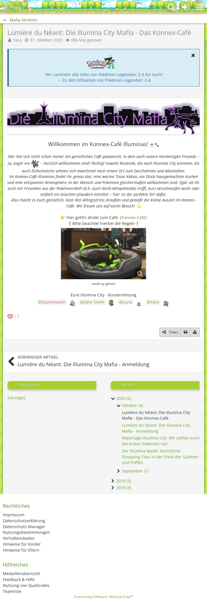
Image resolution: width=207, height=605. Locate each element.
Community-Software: (103, 596)
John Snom (94, 302)
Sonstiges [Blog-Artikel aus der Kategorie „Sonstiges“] (16, 397)
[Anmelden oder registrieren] (185, 7)
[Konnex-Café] (133, 217)
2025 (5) (121, 398)
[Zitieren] (185, 332)
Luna (127, 302)
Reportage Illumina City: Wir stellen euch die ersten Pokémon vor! (161, 440)
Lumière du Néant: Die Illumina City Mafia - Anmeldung (156, 428)
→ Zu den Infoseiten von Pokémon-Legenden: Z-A (104, 80)
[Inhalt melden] (195, 332)
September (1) (132, 471)
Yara (155, 302)
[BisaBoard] (13, 7)
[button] (199, 7)
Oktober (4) (129, 405)
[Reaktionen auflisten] (13, 315)
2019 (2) (121, 480)
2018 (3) (121, 487)
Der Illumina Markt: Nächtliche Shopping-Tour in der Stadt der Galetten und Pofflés (160, 456)
